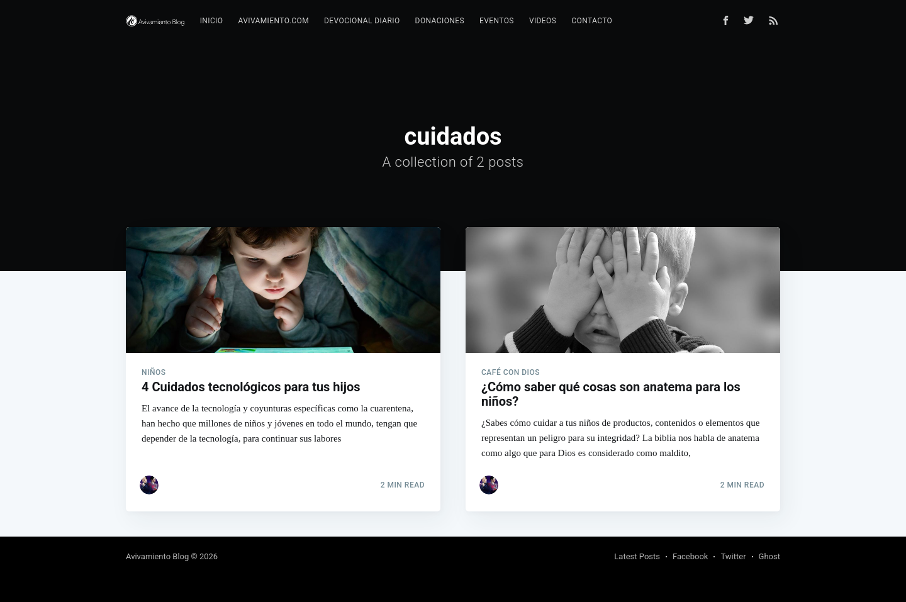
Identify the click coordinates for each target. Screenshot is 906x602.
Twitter (733, 556)
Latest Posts (637, 556)
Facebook (690, 556)
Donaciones (439, 20)
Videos (542, 20)
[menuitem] (212, 21)
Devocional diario (362, 20)
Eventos (496, 20)
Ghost (769, 556)
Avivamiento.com (273, 20)
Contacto (591, 20)
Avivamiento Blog (157, 556)
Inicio (211, 20)
